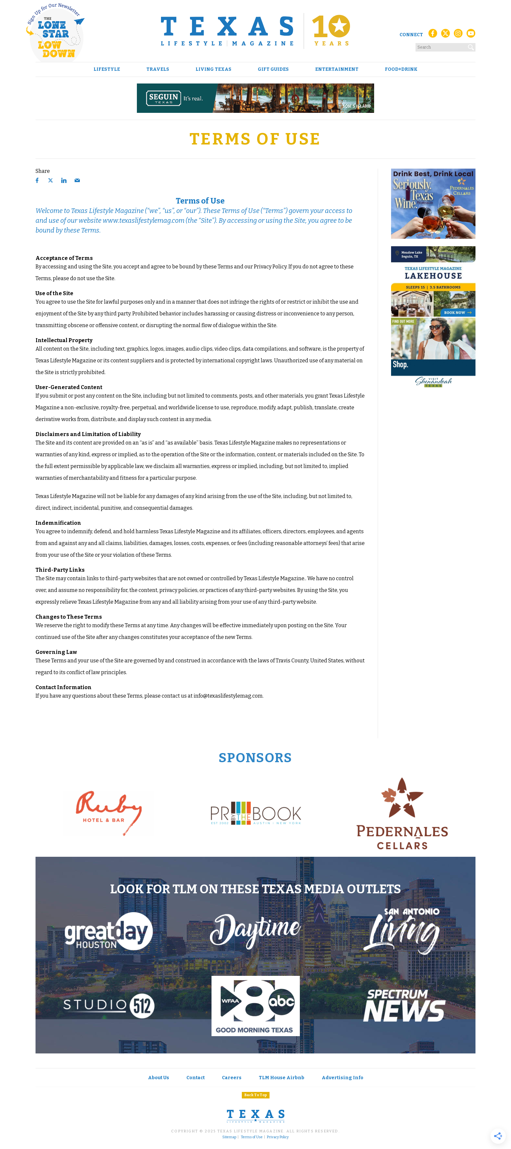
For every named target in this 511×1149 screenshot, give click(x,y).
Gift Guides (273, 69)
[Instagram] (458, 35)
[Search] (471, 46)
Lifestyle (107, 69)
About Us (158, 1078)
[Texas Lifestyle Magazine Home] (255, 31)
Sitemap (229, 1137)
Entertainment (336, 69)
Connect (411, 35)
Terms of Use (252, 1137)
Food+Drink (401, 69)
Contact (195, 1078)
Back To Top (255, 1095)
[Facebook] (432, 35)
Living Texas (213, 69)
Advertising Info (342, 1078)
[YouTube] (470, 35)
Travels (157, 69)
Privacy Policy (278, 1137)
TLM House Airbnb (281, 1078)
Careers (231, 1078)
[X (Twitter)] (445, 35)
